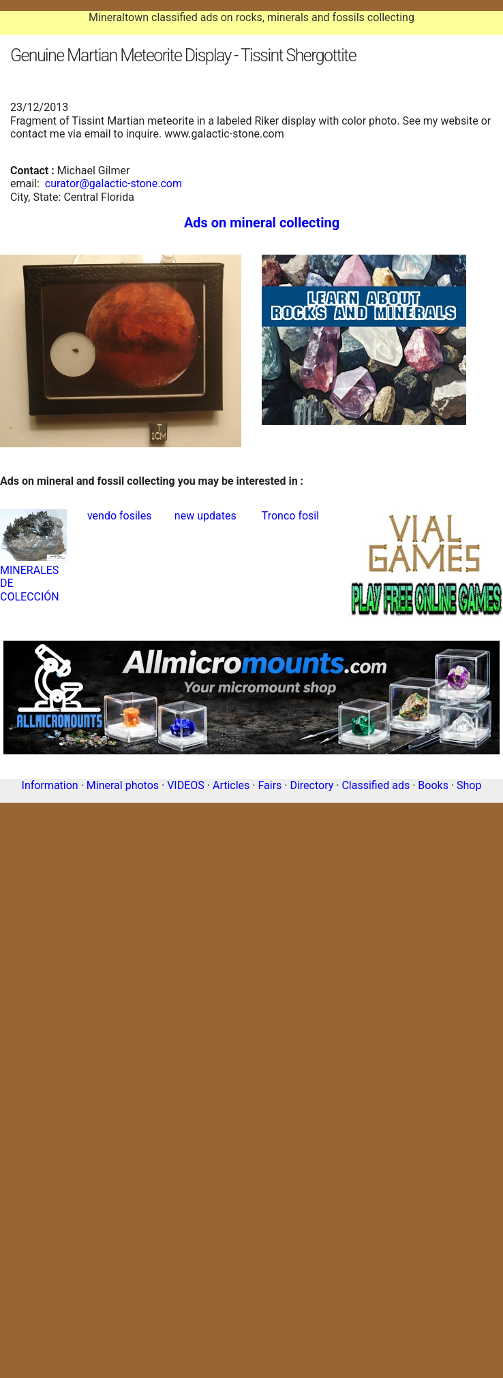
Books (433, 785)
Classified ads (375, 785)
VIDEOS (185, 785)
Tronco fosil (290, 515)
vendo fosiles (119, 515)
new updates (205, 515)
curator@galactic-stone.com (113, 183)
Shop (469, 785)
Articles (231, 785)
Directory (311, 785)
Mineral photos (123, 785)
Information (50, 785)
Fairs (269, 785)
